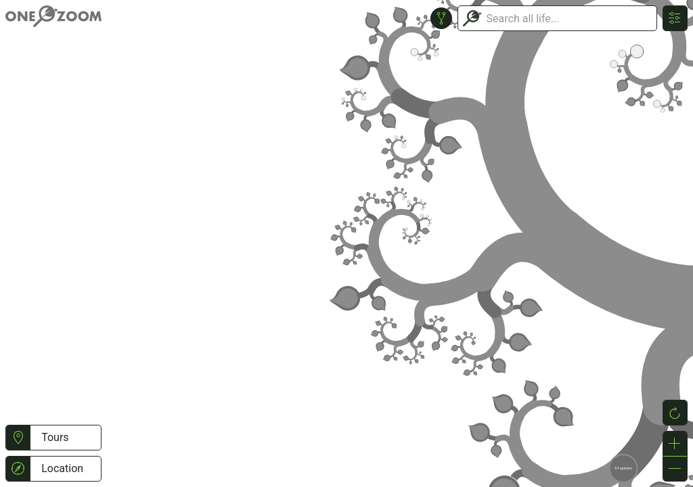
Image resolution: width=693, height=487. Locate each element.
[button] (18, 437)
